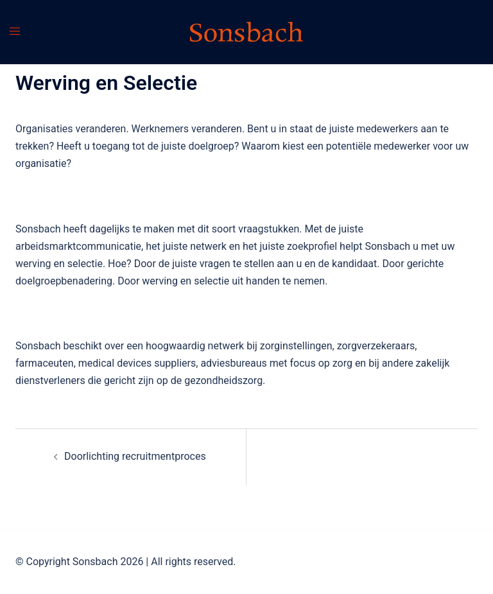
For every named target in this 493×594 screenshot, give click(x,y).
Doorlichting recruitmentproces (135, 456)
